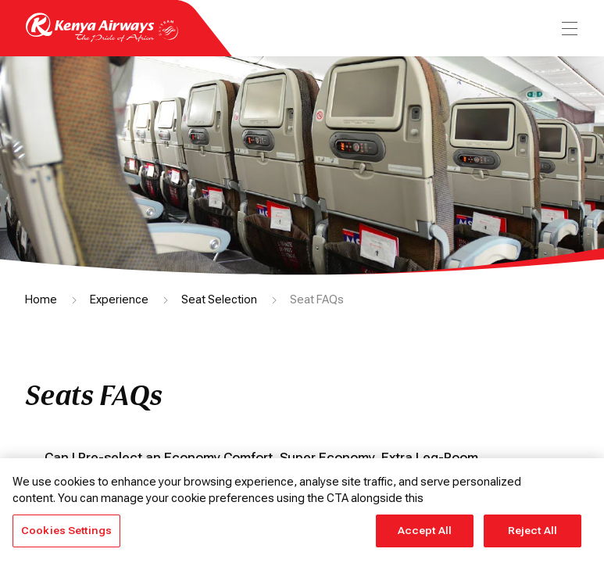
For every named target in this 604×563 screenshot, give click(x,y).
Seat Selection (219, 299)
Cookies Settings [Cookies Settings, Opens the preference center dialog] (66, 530)
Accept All (425, 530)
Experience (119, 299)
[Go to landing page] (102, 37)
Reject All (532, 530)
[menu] (568, 28)
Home (41, 299)
